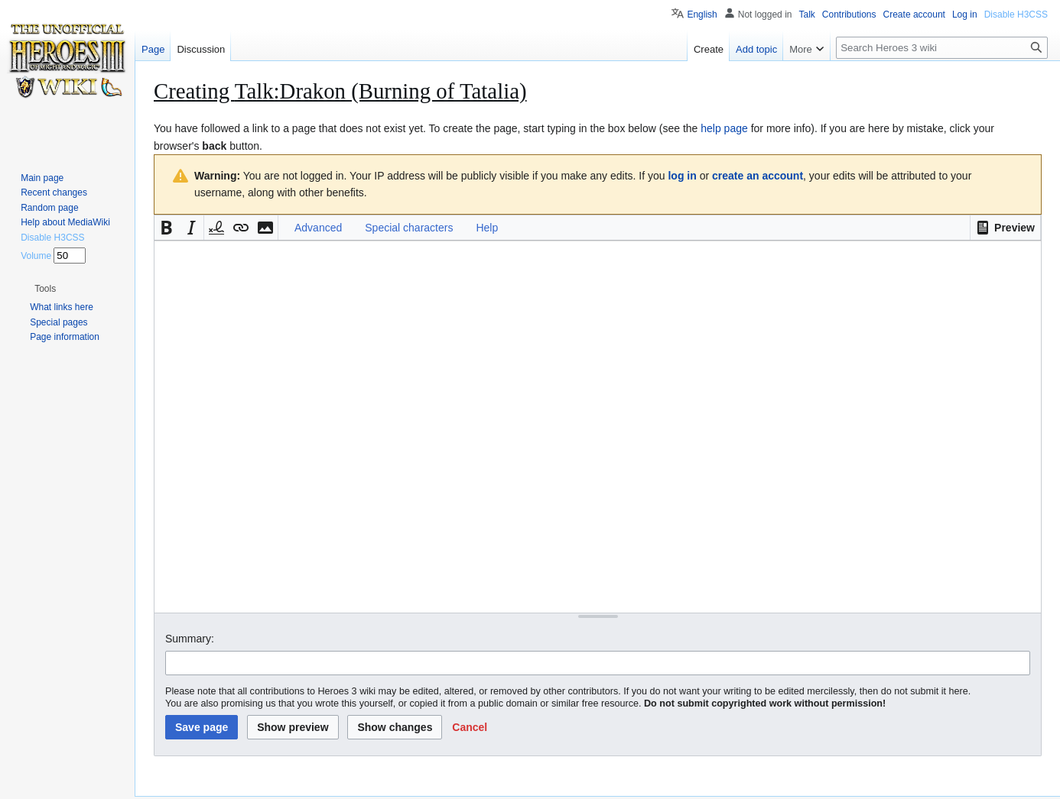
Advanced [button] (318, 228)
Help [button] (487, 228)
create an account (757, 176)
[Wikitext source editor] (597, 427)
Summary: (189, 638)
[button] (1005, 227)
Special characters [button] (409, 228)
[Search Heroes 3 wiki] (942, 48)
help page (724, 128)
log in (682, 176)
